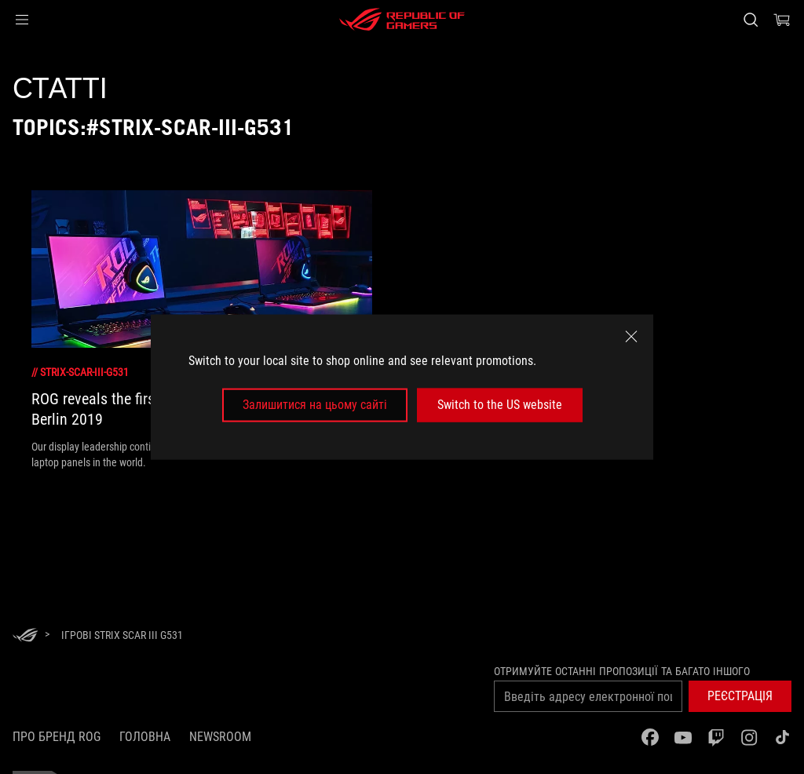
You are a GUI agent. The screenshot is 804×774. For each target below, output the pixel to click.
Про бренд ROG (56, 736)
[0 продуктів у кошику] (782, 19)
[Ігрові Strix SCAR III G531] (122, 635)
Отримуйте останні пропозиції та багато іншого (622, 671)
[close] (631, 336)
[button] (22, 19)
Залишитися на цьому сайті (315, 404)
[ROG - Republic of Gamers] (402, 19)
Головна (144, 736)
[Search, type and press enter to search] (750, 19)
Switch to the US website (499, 404)
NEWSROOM (220, 736)
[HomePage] (25, 636)
